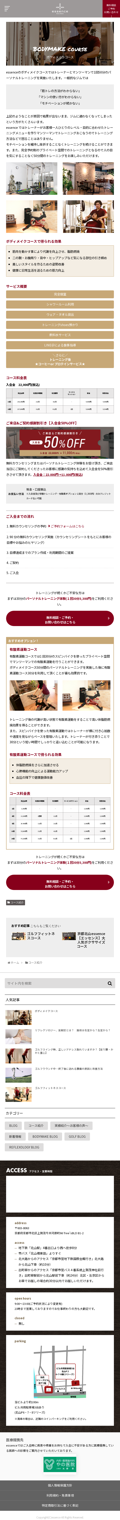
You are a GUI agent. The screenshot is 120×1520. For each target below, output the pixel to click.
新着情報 (15, 1136)
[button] (110, 983)
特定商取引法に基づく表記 (60, 1504)
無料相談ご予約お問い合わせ (111, 8)
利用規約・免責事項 (60, 1494)
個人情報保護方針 (60, 1484)
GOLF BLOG (77, 1136)
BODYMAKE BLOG (45, 1136)
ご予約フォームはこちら (67, 526)
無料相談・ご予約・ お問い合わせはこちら (60, 620)
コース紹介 (17, 902)
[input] (60, 983)
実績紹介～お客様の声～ (71, 1125)
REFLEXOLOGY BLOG (24, 1147)
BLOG (13, 1125)
